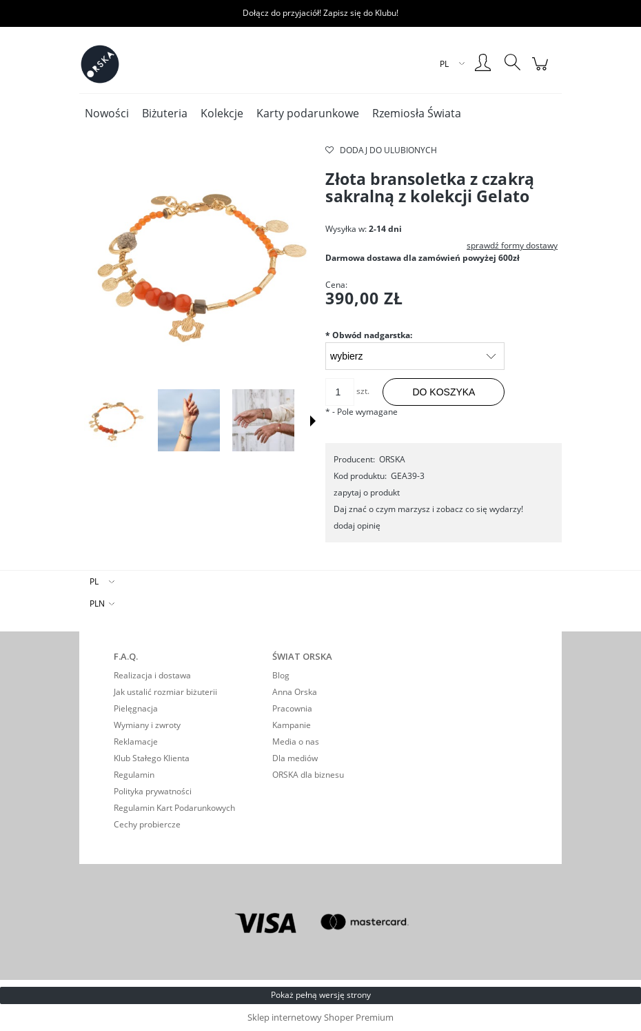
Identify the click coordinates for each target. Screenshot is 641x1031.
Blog (280, 675)
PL (94, 581)
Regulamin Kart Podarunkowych (174, 808)
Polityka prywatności (153, 791)
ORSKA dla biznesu (308, 774)
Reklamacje (136, 741)
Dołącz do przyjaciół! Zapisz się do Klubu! (320, 13)
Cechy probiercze (147, 824)
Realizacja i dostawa (152, 675)
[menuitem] (106, 113)
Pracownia (292, 708)
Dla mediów (295, 758)
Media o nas (295, 741)
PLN (97, 603)
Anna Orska (294, 692)
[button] (313, 420)
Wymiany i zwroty (147, 725)
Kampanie (291, 725)
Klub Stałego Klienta (152, 758)
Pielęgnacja (136, 708)
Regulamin (134, 774)
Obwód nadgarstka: (368, 335)
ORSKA (392, 459)
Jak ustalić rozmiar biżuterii (165, 692)
